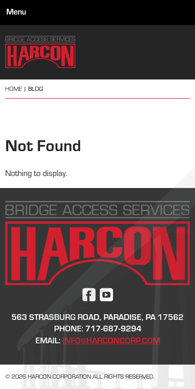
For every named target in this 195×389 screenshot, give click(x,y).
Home (13, 88)
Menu (16, 12)
